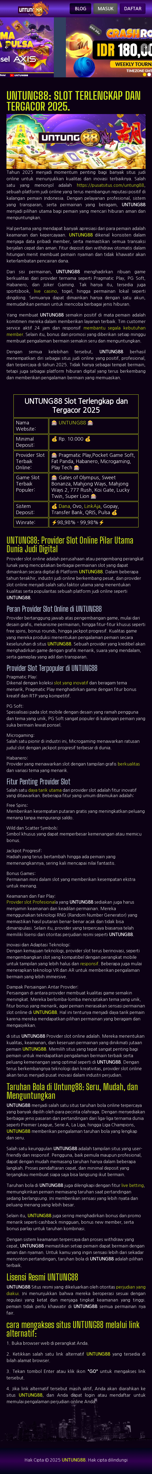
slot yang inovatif (71, 683)
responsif (89, 963)
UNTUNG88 (81, 235)
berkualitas (129, 764)
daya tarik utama (45, 790)
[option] (144, 74)
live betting (132, 1185)
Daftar (132, 8)
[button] (6, 47)
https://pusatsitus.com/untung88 (110, 185)
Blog (80, 8)
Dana (64, 506)
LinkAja (92, 506)
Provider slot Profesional (30, 902)
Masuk (105, 8)
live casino (45, 291)
